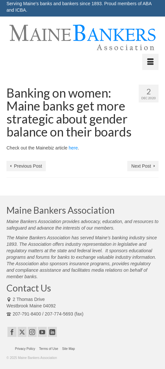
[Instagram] (32, 332)
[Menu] (150, 62)
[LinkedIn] (52, 332)
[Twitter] (22, 332)
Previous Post (28, 166)
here (73, 147)
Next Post (141, 166)
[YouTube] (42, 332)
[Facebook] (12, 332)
